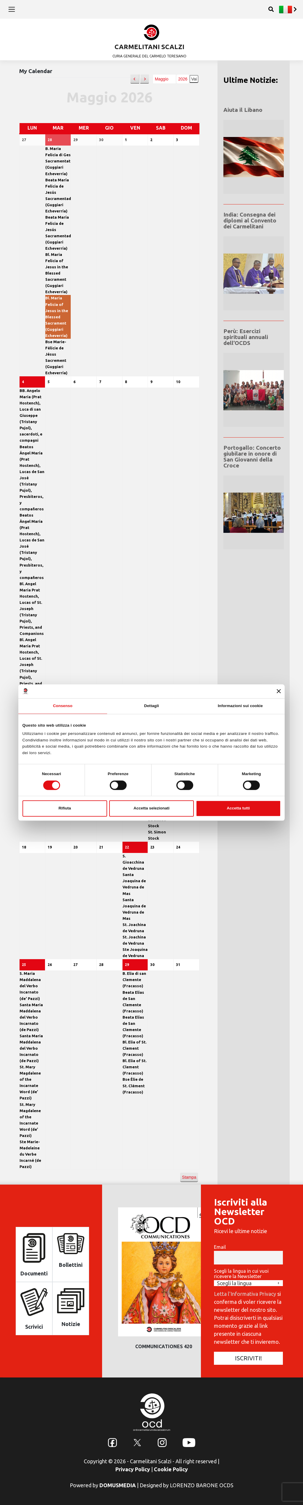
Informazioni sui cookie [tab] (240, 706)
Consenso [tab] (62, 706)
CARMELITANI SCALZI (149, 46)
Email (220, 1246)
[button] (134, 79)
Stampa (189, 1178)
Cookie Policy (171, 1469)
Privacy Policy (132, 1469)
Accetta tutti (238, 808)
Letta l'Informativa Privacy (245, 1293)
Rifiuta (65, 808)
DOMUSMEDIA (117, 1485)
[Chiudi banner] (279, 691)
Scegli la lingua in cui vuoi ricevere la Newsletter (241, 1273)
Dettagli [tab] (151, 706)
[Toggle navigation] (11, 9)
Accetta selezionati (151, 808)
